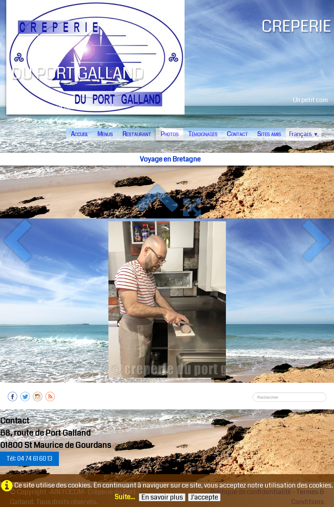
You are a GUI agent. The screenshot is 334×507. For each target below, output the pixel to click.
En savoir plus (162, 497)
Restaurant (136, 134)
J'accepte (204, 497)
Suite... (125, 497)
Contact (237, 134)
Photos (169, 134)
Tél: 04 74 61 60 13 (29, 458)
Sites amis (269, 134)
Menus (105, 134)
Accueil (79, 134)
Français (303, 134)
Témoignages (202, 134)
